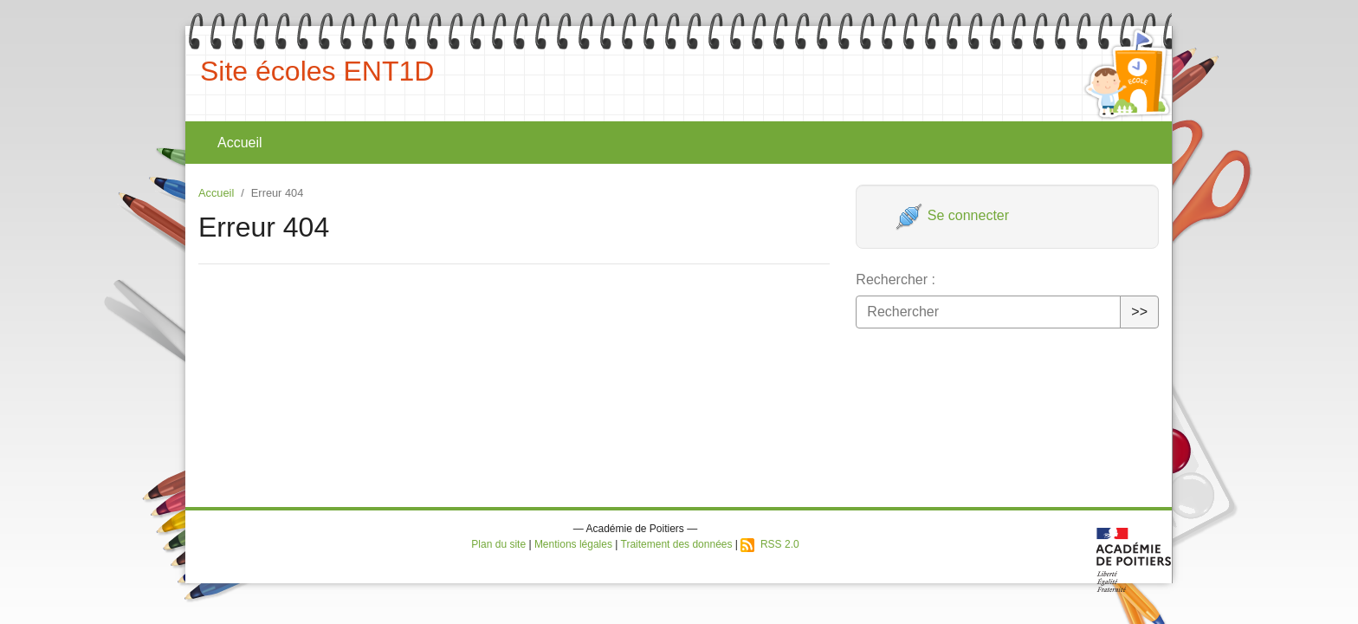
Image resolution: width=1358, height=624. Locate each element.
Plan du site (498, 544)
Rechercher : (895, 279)
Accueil (239, 142)
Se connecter (952, 215)
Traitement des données (677, 544)
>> (1139, 311)
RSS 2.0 (769, 544)
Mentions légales (573, 544)
